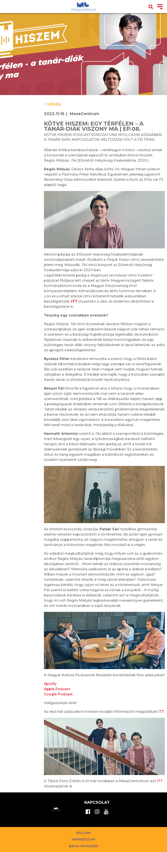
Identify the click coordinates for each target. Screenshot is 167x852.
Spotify (50, 684)
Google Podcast (58, 694)
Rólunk (83, 833)
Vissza (52, 104)
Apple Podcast (57, 689)
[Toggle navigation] (160, 7)
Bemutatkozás (83, 846)
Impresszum (83, 839)
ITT (161, 712)
